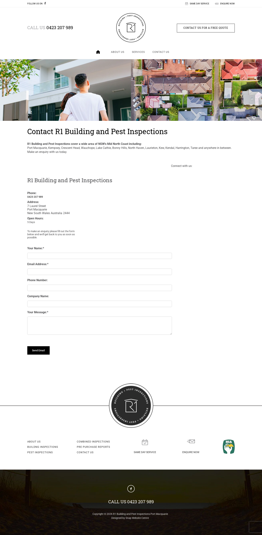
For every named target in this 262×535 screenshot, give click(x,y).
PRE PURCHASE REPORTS (93, 447)
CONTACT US (85, 453)
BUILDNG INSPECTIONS (42, 447)
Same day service (145, 447)
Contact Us (160, 51)
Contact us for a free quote (205, 28)
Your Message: (37, 312)
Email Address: (37, 264)
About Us (117, 51)
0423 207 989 (50, 27)
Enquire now (190, 447)
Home (98, 52)
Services (138, 51)
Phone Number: (37, 280)
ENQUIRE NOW (225, 3)
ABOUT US (34, 442)
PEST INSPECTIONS (40, 453)
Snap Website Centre (137, 518)
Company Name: (38, 296)
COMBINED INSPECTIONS (93, 442)
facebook (46, 4)
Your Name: (35, 248)
